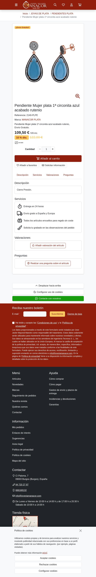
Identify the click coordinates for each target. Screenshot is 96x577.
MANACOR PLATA (31, 119)
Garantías (54, 404)
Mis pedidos (18, 427)
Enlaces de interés (21, 433)
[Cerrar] (80, 530)
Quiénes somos (20, 407)
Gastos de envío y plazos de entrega (63, 392)
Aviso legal (17, 444)
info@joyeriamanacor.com (61, 353)
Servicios (37, 175)
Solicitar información (53, 165)
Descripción (22, 175)
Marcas (15, 390)
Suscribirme (57, 314)
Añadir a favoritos (26, 165)
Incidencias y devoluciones (62, 399)
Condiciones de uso (47, 323)
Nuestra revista (19, 401)
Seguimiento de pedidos (24, 395)
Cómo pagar (55, 384)
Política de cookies (21, 455)
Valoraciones (52, 175)
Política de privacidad (31, 356)
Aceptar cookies (48, 558)
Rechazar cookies (48, 564)
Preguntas (68, 175)
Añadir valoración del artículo (48, 245)
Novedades (17, 384)
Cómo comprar (56, 379)
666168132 (21, 490)
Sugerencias (18, 438)
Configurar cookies (48, 571)
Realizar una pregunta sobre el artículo (48, 263)
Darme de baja (74, 314)
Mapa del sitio (19, 461)
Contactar (17, 412)
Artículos (16, 379)
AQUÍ (44, 553)
